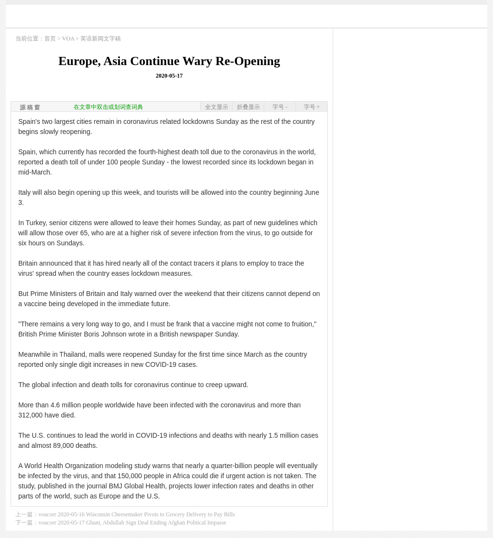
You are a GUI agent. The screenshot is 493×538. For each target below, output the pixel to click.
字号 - (279, 107)
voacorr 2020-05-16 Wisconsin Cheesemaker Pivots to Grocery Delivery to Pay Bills (137, 514)
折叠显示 (248, 107)
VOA (68, 38)
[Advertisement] (246, 18)
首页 (50, 38)
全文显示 (217, 107)
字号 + (312, 107)
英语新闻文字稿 (100, 38)
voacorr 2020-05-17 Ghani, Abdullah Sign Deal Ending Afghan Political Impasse (132, 522)
